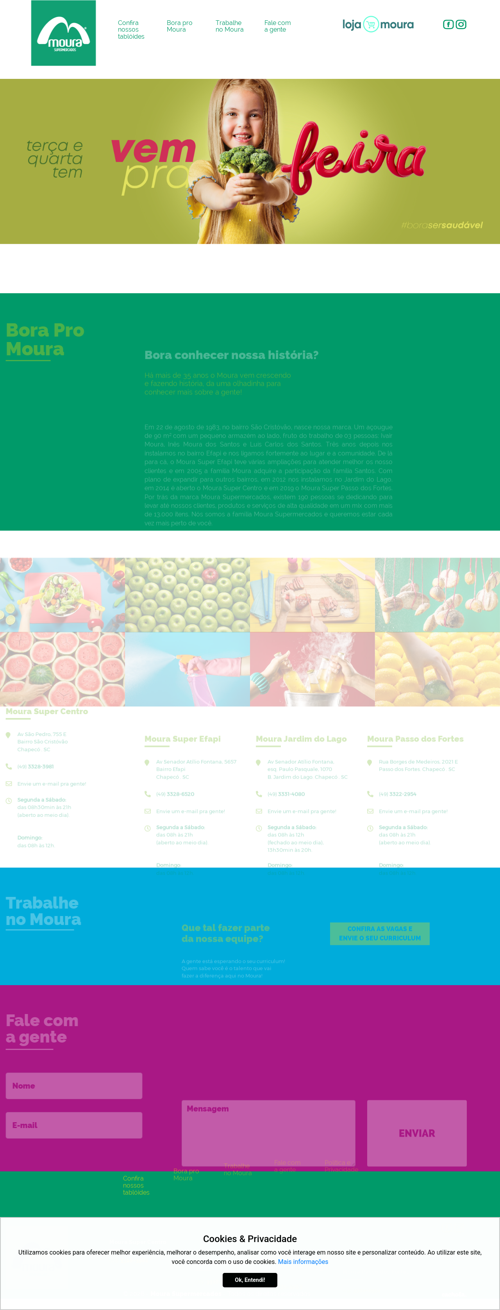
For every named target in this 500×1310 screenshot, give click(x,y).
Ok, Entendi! (250, 1280)
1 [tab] (250, 221)
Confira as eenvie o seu (380, 944)
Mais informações (303, 1261)
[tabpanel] (250, 161)
